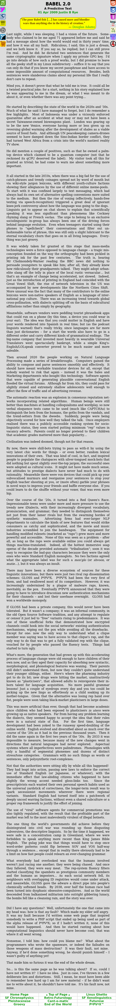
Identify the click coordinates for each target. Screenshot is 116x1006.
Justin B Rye (68, 12)
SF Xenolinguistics (97, 998)
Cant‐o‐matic (58, 1001)
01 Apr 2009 (48, 12)
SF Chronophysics (19, 998)
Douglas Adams (83, 27)
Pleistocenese (19, 1001)
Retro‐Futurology (58, 998)
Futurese (97, 1001)
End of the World (58, 1004)
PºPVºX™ (96, 1004)
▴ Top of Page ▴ (58, 994)
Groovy (19, 1004)
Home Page (19, 994)
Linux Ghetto (96, 994)
